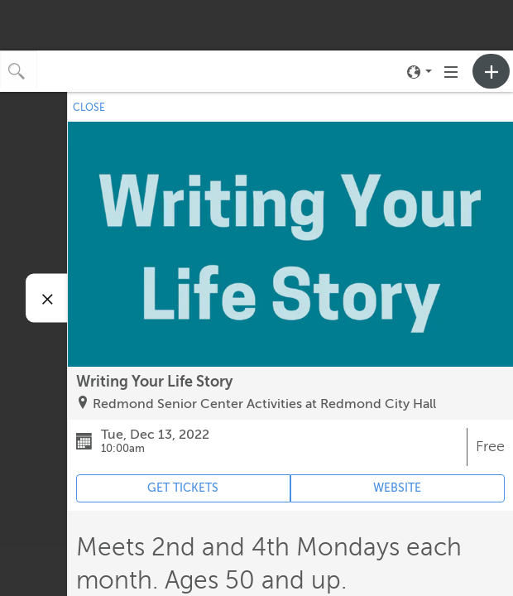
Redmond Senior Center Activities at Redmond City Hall (264, 404)
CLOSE (89, 107)
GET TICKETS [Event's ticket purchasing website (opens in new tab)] (182, 488)
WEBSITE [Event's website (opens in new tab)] (397, 488)
